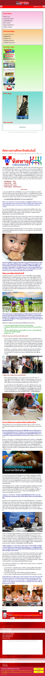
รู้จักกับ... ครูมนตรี (6, 22)
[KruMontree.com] (22, 3)
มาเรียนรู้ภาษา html (7, 38)
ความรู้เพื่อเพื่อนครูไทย (7, 20)
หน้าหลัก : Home (6, 16)
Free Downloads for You (8, 34)
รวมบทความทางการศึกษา (8, 18)
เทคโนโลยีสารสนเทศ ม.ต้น (8, 40)
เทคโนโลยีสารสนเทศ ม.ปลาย (9, 42)
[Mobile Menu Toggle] (3, 3)
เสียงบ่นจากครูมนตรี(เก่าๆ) (8, 24)
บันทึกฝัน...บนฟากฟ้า (7, 27)
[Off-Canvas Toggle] (42, 3)
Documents (22, 153)
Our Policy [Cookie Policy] (38, 669)
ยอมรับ (38, 671)
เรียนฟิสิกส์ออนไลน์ (7, 36)
